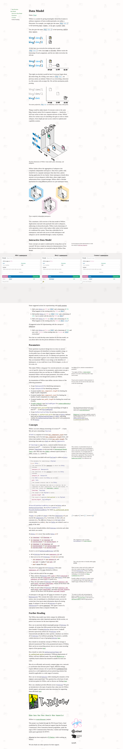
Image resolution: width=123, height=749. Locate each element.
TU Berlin (51, 735)
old (51, 554)
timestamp (35, 489)
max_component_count (49, 395)
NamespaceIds (80, 568)
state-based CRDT (76, 597)
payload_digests (82, 245)
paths (36, 581)
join (80, 577)
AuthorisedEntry (52, 505)
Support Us (59, 713)
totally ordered (36, 403)
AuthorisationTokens (79, 418)
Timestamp (23, 263)
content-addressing (64, 403)
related (60, 520)
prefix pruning (62, 305)
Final (34, 15)
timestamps (49, 581)
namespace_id (36, 469)
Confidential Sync (61, 666)
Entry (41, 309)
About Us (48, 713)
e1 (36, 532)
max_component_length (49, 391)
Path (4, 263)
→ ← (40, 282)
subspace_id (35, 474)
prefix (76, 513)
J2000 (47, 451)
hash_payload (42, 407)
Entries (53, 526)
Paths (53, 520)
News (43, 713)
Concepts (14, 17)
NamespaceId (39, 386)
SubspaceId (39, 388)
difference (44, 518)
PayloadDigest (50, 403)
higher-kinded (87, 372)
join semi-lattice (81, 595)
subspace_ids (63, 579)
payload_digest (36, 497)
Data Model (36, 11)
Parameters (14, 15)
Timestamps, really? (52, 487)
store (31, 549)
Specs (35, 713)
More (53, 713)
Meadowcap (76, 414)
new (57, 554)
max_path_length (48, 399)
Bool (57, 416)
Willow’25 (75, 367)
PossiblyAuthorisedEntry (39, 503)
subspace (49, 471)
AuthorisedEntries (46, 549)
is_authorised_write (79, 419)
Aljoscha (31, 735)
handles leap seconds (76, 458)
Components (60, 441)
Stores (73, 595)
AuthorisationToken (42, 412)
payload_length (36, 493)
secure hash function (84, 410)
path (33, 479)
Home (31, 713)
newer (40, 532)
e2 (56, 532)
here (59, 636)
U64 (41, 445)
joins (83, 567)
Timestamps (38, 449)
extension (32, 518)
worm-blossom (40, 717)
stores (91, 567)
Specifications (15, 9)
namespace (49, 465)
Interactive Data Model (17, 13)
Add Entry (21, 272)
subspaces (32, 326)
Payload (4, 267)
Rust (39, 713)
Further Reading (15, 19)
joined (77, 593)
